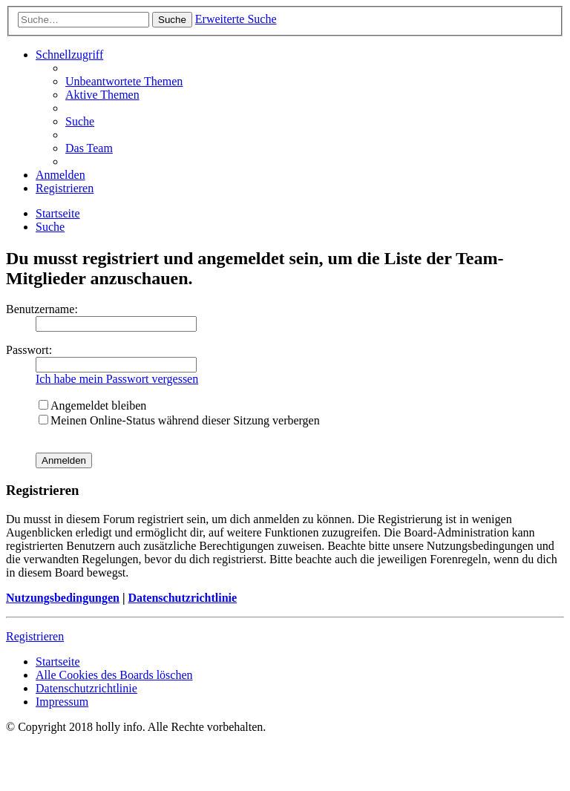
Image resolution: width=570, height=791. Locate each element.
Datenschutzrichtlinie (182, 597)
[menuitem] (124, 81)
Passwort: (29, 350)
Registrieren (35, 636)
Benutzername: (42, 309)
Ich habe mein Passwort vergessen (117, 378)
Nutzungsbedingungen (62, 597)
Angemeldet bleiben (92, 405)
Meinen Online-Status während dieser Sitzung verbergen (179, 420)
